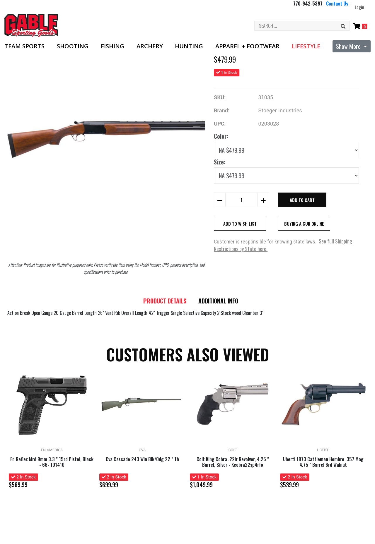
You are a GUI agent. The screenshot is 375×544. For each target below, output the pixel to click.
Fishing (112, 46)
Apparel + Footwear (247, 46)
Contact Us (337, 3)
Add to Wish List (240, 223)
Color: (221, 136)
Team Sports (24, 46)
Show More (349, 46)
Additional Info (219, 301)
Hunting (189, 46)
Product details (163, 301)
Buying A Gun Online (304, 223)
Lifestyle (306, 46)
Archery (150, 46)
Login (359, 7)
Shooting (72, 46)
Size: (219, 161)
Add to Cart (302, 200)
